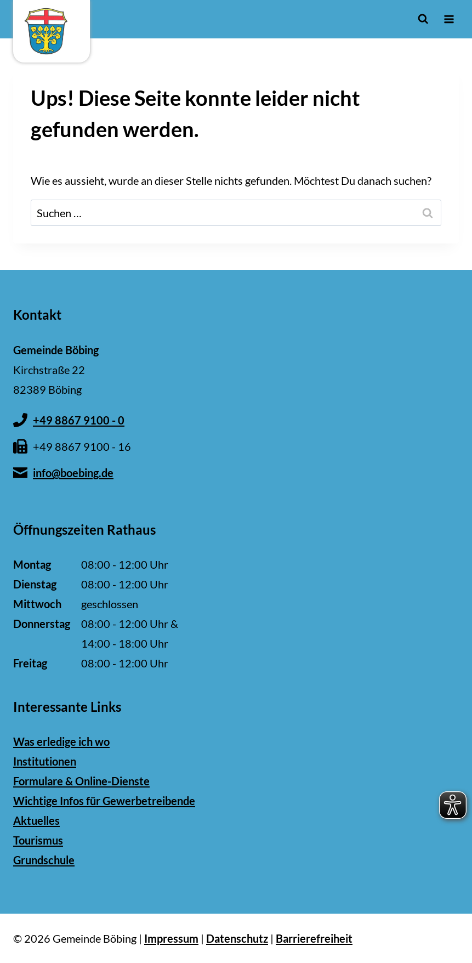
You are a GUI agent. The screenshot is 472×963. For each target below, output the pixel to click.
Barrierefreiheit (314, 938)
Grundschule (44, 859)
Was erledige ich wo (61, 741)
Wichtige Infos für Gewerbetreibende (104, 800)
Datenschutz (237, 938)
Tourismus (38, 840)
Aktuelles (36, 820)
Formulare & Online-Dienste (81, 781)
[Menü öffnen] (449, 18)
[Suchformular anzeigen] (423, 19)
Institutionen (44, 761)
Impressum (171, 938)
